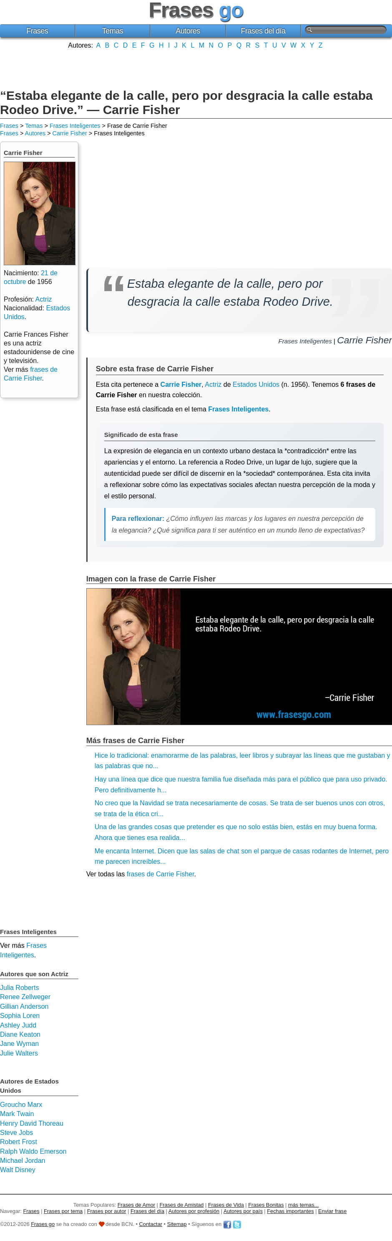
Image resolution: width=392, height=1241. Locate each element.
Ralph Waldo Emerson (33, 1151)
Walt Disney (17, 1169)
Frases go (43, 1224)
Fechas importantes (290, 1211)
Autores (188, 31)
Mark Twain (17, 1113)
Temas (112, 31)
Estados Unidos (256, 384)
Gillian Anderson (24, 1006)
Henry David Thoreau (31, 1123)
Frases (37, 31)
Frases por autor (106, 1211)
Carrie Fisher (70, 133)
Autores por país (243, 1211)
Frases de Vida (226, 1205)
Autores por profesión (193, 1211)
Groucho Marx (21, 1104)
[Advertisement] (196, 68)
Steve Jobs (16, 1132)
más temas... (303, 1205)
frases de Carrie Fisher (160, 874)
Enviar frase (332, 1211)
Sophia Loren (20, 1015)
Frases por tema (63, 1211)
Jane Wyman (19, 1043)
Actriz (213, 384)
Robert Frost (18, 1141)
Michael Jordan (22, 1160)
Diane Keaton (20, 1034)
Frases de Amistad (182, 1205)
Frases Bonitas (266, 1205)
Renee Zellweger (25, 996)
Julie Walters (19, 1053)
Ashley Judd (18, 1025)
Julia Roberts (19, 987)
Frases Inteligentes (75, 125)
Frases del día (263, 31)
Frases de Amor (136, 1205)
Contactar (150, 1224)
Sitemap (177, 1224)
